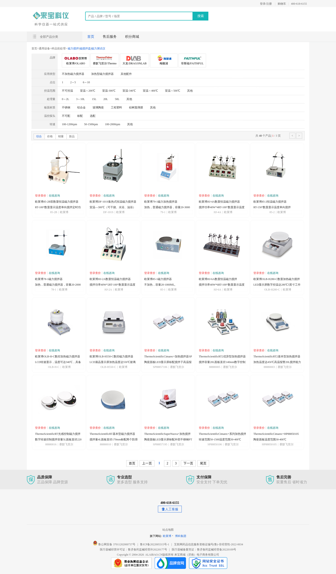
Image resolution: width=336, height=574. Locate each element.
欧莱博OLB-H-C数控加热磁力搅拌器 (57, 356)
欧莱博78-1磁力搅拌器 (49, 279)
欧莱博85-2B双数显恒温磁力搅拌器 (56, 201)
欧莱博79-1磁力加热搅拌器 (160, 201)
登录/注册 (266, 3)
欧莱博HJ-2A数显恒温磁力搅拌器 (110, 279)
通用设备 (44, 48)
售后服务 (110, 36)
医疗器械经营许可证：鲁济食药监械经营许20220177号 (133, 549)
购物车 (282, 3)
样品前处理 (59, 48)
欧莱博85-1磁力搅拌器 (158, 279)
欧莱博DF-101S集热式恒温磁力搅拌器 (113, 201)
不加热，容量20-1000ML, (159, 284)
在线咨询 (54, 195)
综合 (39, 136)
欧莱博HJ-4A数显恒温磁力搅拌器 (219, 201)
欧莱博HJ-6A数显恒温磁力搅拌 (218, 279)
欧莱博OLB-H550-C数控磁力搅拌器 (111, 356)
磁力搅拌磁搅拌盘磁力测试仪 (86, 48)
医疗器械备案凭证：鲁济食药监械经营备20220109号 (204, 549)
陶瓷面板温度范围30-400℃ (269, 439)
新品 (72, 136)
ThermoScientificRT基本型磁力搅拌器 (112, 434)
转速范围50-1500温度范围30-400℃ (220, 439)
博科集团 (180, 536)
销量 (61, 136)
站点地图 (168, 529)
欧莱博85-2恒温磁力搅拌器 (270, 201)
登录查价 (40, 195)
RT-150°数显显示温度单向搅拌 (272, 207)
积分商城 (132, 36)
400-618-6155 (299, 3)
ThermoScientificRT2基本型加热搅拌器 (276, 356)
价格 (50, 136)
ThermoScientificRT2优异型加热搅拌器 (222, 356)
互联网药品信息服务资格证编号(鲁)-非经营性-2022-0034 (208, 544)
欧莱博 (167, 536)
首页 (90, 36)
